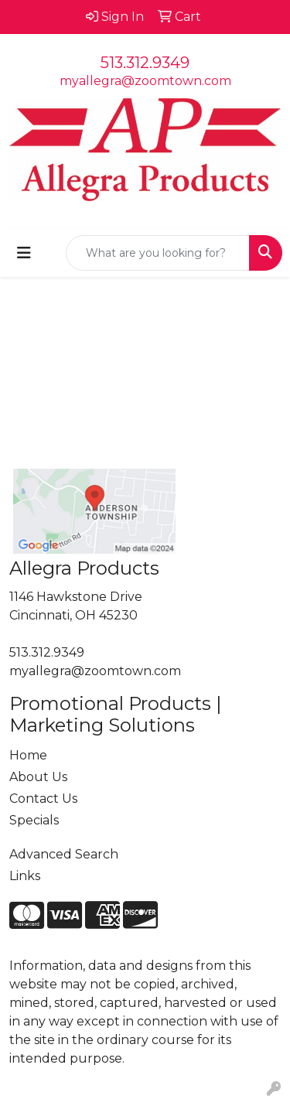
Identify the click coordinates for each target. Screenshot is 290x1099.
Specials (34, 820)
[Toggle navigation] (24, 253)
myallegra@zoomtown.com (145, 80)
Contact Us (43, 798)
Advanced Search (63, 854)
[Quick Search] (158, 253)
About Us (38, 777)
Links (24, 876)
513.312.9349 (145, 62)
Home (28, 755)
